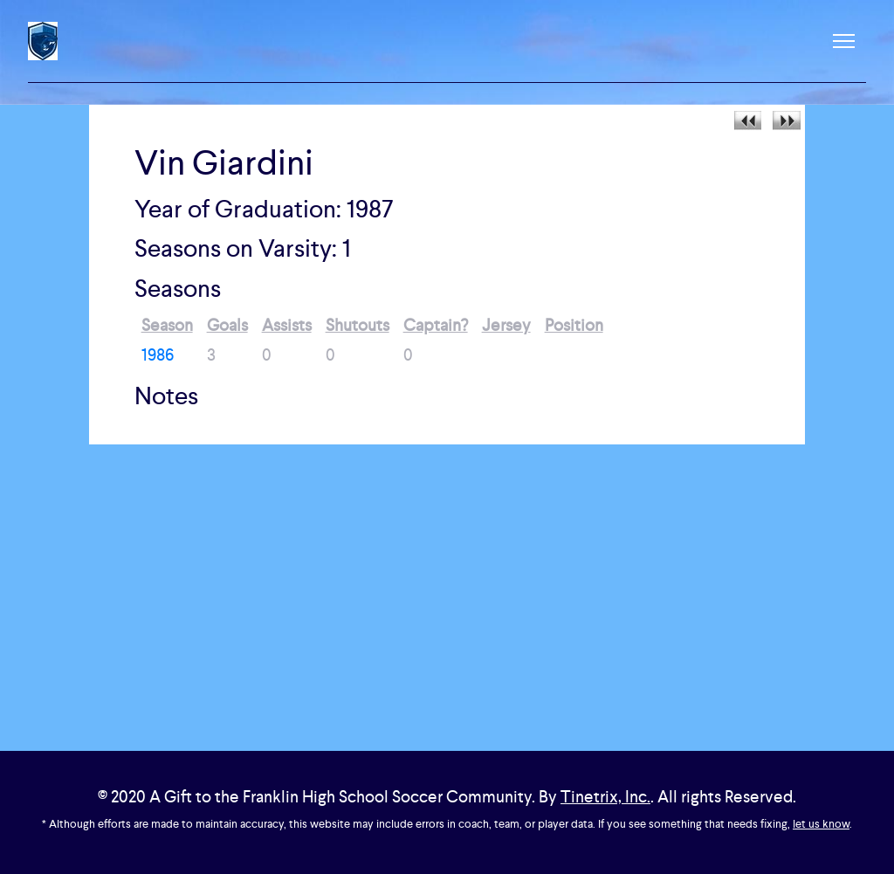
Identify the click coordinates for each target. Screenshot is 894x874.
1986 (157, 355)
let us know (821, 823)
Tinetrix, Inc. (605, 797)
